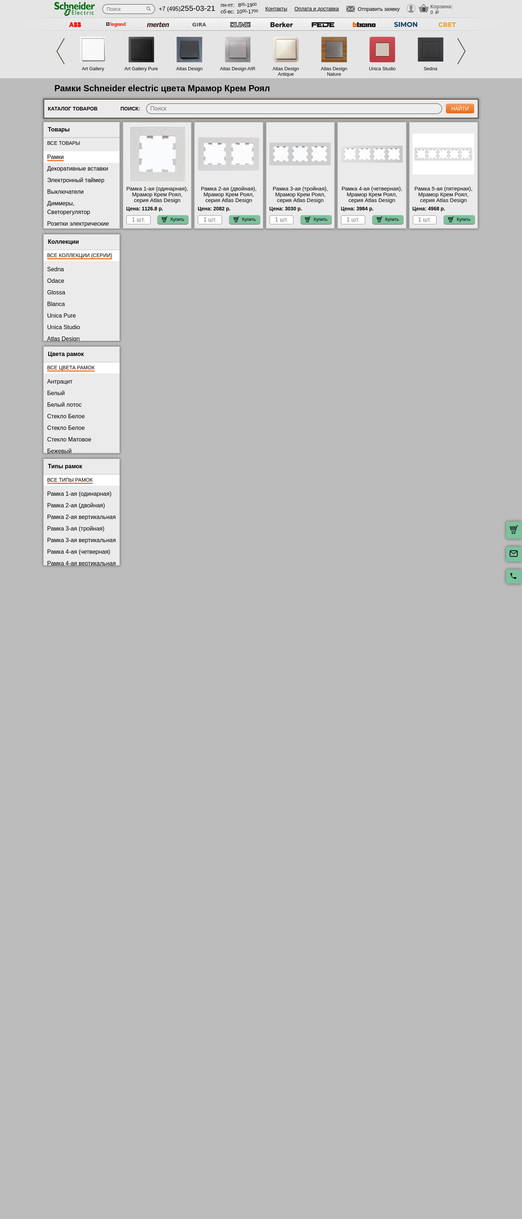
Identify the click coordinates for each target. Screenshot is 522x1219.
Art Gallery (93, 68)
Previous (60, 51)
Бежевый (59, 451)
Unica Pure (61, 316)
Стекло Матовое (69, 439)
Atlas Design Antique (286, 71)
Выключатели (65, 192)
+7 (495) (187, 9)
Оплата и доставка (316, 9)
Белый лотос (64, 405)
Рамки (55, 157)
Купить (173, 219)
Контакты (276, 9)
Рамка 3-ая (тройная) (75, 528)
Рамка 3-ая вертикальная (81, 540)
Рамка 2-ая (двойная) (76, 505)
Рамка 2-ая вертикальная (81, 517)
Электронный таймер (75, 180)
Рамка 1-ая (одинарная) (79, 494)
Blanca (56, 304)
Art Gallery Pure (141, 68)
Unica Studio (382, 68)
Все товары (63, 143)
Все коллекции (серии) (79, 255)
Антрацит (59, 381)
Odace (55, 281)
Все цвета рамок (71, 367)
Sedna (431, 68)
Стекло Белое (66, 416)
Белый (56, 393)
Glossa (56, 292)
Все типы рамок (70, 480)
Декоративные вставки (77, 169)
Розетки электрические (78, 224)
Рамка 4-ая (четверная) (78, 552)
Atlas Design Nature (334, 71)
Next (461, 51)
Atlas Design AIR (238, 68)
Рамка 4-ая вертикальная (81, 563)
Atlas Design (189, 68)
